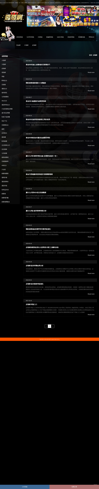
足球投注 (4, 133)
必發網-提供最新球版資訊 (34, 284)
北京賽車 (4, 149)
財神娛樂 (4, 141)
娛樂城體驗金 (6, 202)
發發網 (4, 72)
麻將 (3, 129)
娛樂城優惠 (5, 173)
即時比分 (91, 37)
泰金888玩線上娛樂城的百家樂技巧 (38, 64)
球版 (3, 76)
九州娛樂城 (5, 96)
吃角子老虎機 (6, 117)
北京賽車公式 (6, 145)
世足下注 (4, 121)
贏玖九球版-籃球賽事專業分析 (36, 211)
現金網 (18, 45)
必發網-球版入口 (31, 304)
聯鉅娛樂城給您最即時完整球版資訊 (38, 229)
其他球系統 (71, 37)
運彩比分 (4, 88)
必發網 (34, 45)
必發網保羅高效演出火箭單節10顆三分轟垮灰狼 (42, 247)
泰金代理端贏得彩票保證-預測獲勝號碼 (39, 174)
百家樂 (4, 84)
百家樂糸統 (81, 37)
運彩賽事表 (5, 181)
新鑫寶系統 (49, 37)
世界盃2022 (5, 189)
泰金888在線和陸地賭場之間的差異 (38, 119)
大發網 (26, 45)
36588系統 (19, 37)
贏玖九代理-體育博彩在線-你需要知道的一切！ (42, 156)
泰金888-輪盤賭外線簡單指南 (36, 101)
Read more (91, 72)
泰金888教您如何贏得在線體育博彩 (38, 138)
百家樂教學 (5, 161)
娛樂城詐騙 (5, 197)
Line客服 (24, 487)
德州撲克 (4, 92)
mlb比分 (4, 165)
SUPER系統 (30, 37)
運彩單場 (4, 185)
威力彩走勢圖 (6, 113)
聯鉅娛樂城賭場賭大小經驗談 (36, 83)
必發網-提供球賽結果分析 (34, 265)
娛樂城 (4, 193)
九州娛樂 (4, 153)
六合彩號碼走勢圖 (7, 109)
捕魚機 (4, 137)
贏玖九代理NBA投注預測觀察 (36, 192)
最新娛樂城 (5, 157)
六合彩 (4, 169)
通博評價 (4, 177)
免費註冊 (74, 487)
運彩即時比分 (6, 105)
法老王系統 (60, 37)
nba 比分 (4, 101)
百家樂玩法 (5, 125)
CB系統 (40, 37)
